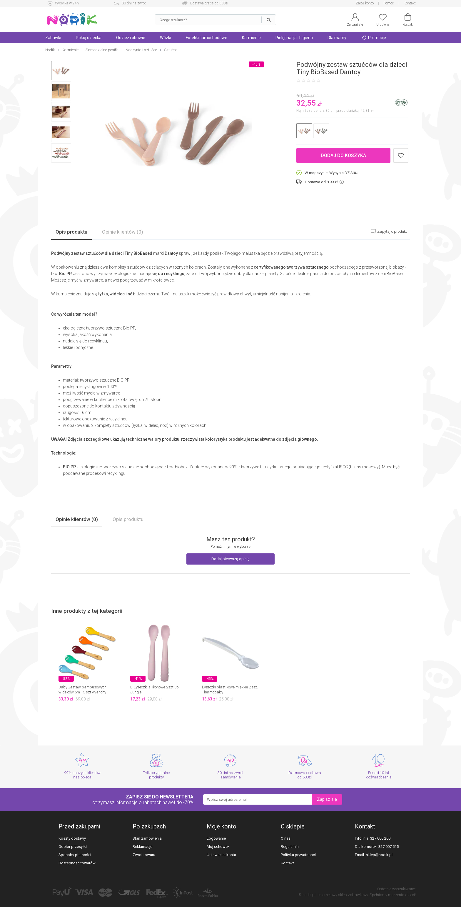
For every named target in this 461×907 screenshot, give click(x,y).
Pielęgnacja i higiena (294, 37)
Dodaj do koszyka (343, 155)
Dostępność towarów (77, 863)
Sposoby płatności (75, 855)
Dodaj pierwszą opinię (230, 559)
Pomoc (388, 3)
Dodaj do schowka (400, 155)
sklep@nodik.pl (379, 855)
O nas (285, 838)
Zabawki (53, 37)
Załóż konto (365, 3)
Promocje (374, 37)
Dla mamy (337, 37)
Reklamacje (142, 846)
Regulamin (290, 846)
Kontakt (410, 3)
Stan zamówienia (147, 838)
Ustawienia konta (221, 855)
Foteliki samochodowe (206, 37)
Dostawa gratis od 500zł (209, 3)
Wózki (165, 37)
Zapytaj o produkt (391, 231)
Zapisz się (327, 799)
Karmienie (251, 37)
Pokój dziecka (88, 37)
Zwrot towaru (144, 855)
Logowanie (216, 838)
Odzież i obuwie (130, 37)
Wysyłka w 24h (67, 3)
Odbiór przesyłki (73, 846)
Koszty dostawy (72, 838)
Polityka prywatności (298, 855)
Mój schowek (218, 846)
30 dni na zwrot (134, 3)
